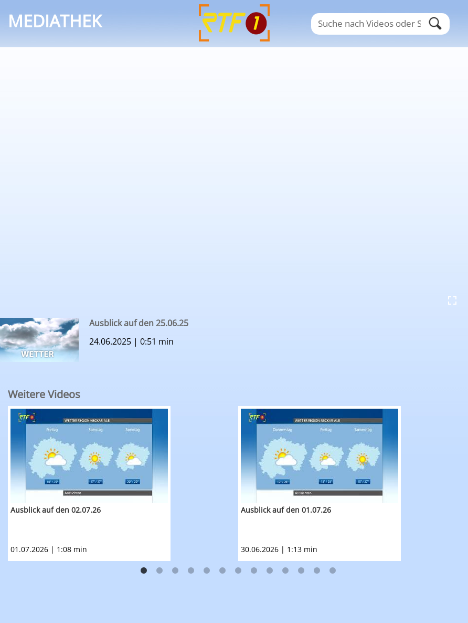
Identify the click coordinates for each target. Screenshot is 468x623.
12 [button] (317, 571)
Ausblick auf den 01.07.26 (286, 510)
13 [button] (332, 571)
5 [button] (206, 571)
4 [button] (191, 571)
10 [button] (285, 571)
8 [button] (254, 571)
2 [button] (159, 571)
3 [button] (175, 571)
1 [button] (144, 571)
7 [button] (238, 571)
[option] (123, 483)
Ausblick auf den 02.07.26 (55, 510)
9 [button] (269, 571)
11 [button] (301, 571)
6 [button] (222, 571)
